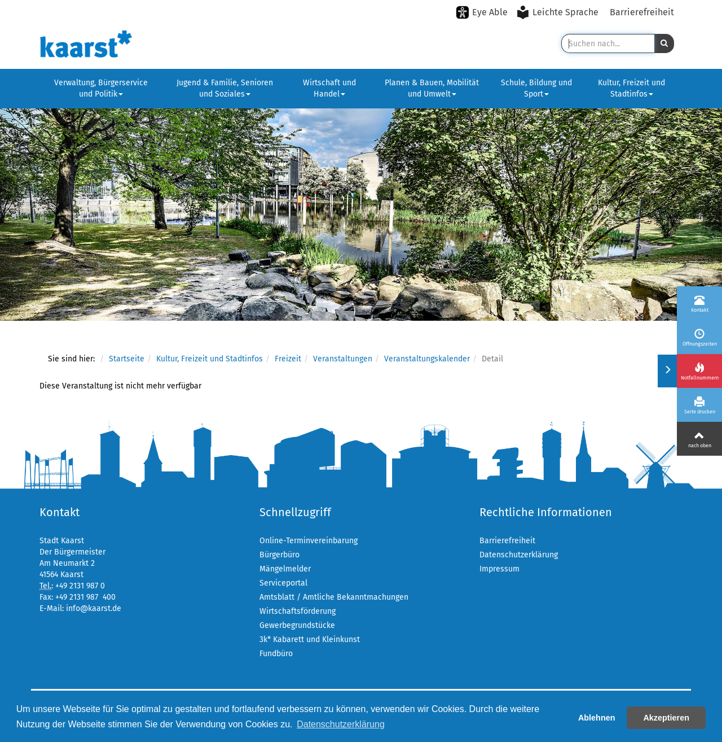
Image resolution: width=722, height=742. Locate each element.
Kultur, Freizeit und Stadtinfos (631, 88)
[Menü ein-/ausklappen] (667, 371)
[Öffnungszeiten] (699, 337)
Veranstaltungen (342, 359)
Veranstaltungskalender (427, 359)
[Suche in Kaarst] (607, 43)
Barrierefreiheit (642, 12)
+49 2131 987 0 (80, 586)
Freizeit (288, 359)
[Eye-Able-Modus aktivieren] (482, 12)
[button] (664, 43)
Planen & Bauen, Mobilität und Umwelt (432, 88)
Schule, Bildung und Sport (536, 88)
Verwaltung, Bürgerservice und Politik (101, 88)
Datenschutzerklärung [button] (341, 724)
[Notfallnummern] (699, 371)
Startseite (126, 359)
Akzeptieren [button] (666, 717)
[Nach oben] (699, 439)
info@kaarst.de (93, 608)
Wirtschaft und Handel (329, 88)
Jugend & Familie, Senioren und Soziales (225, 88)
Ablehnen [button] (596, 717)
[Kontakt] (699, 303)
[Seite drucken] (699, 405)
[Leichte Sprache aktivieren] (558, 12)
